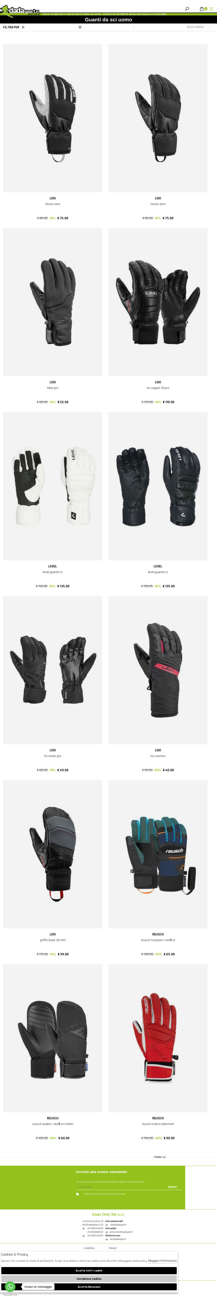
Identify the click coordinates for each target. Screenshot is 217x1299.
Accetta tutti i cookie (89, 1270)
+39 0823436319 (95, 1228)
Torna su (163, 1157)
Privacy (113, 1248)
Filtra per (15, 27)
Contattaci (89, 1248)
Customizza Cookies (89, 1279)
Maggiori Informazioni (162, 1260)
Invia (172, 1187)
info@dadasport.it (116, 1225)
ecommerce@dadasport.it (119, 1232)
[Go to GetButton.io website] (10, 1294)
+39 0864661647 (95, 1232)
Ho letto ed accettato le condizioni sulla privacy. (101, 1194)
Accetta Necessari (89, 1287)
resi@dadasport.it (116, 1239)
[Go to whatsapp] (10, 1286)
